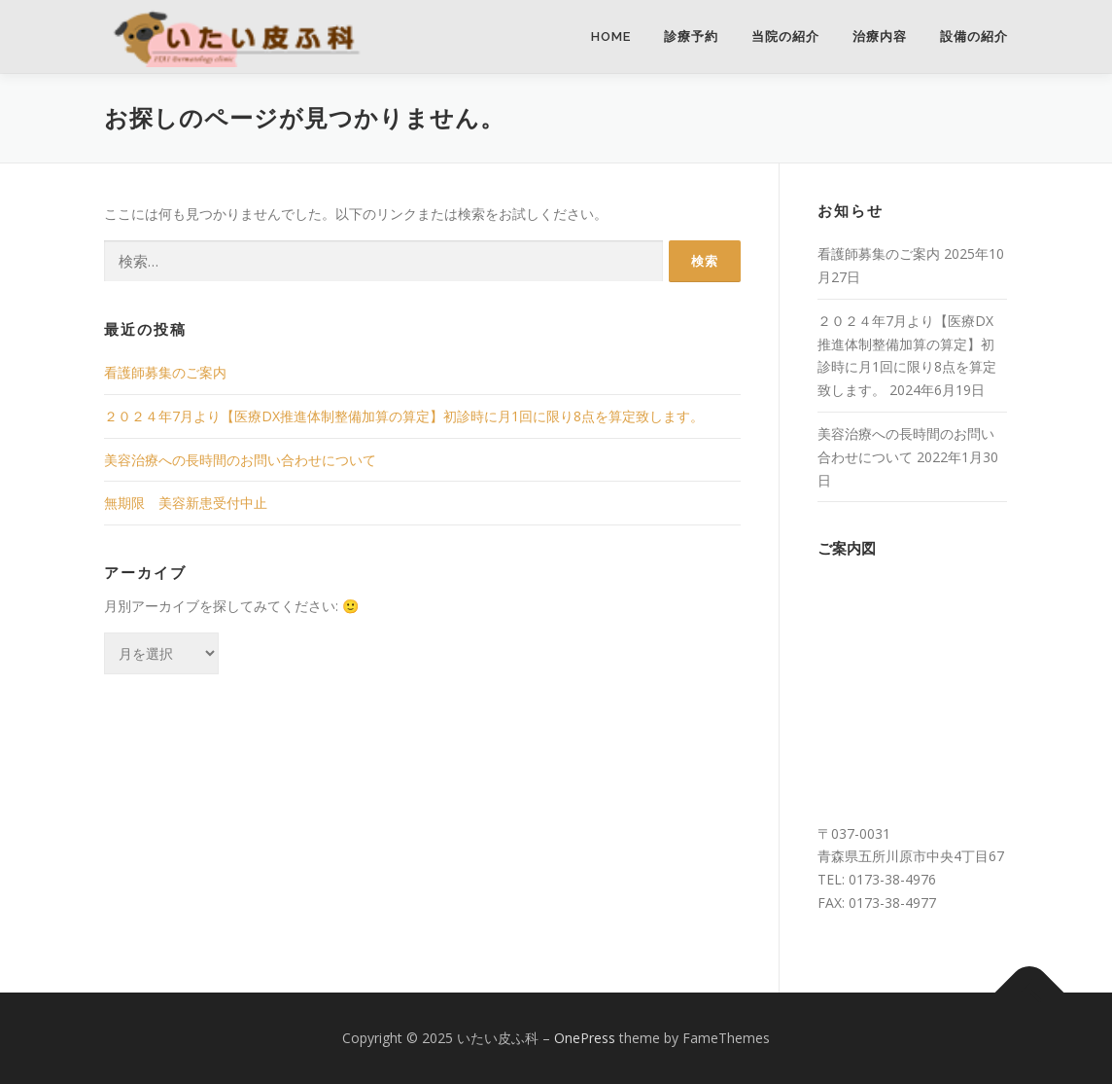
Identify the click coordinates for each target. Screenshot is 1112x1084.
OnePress (584, 1038)
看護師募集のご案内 (165, 372)
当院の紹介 (785, 36)
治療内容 (879, 36)
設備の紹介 (974, 36)
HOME (611, 36)
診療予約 (691, 36)
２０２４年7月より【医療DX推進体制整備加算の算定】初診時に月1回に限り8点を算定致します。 (404, 416)
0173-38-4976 (892, 879)
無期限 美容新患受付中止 (185, 502)
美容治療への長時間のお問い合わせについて (240, 460)
